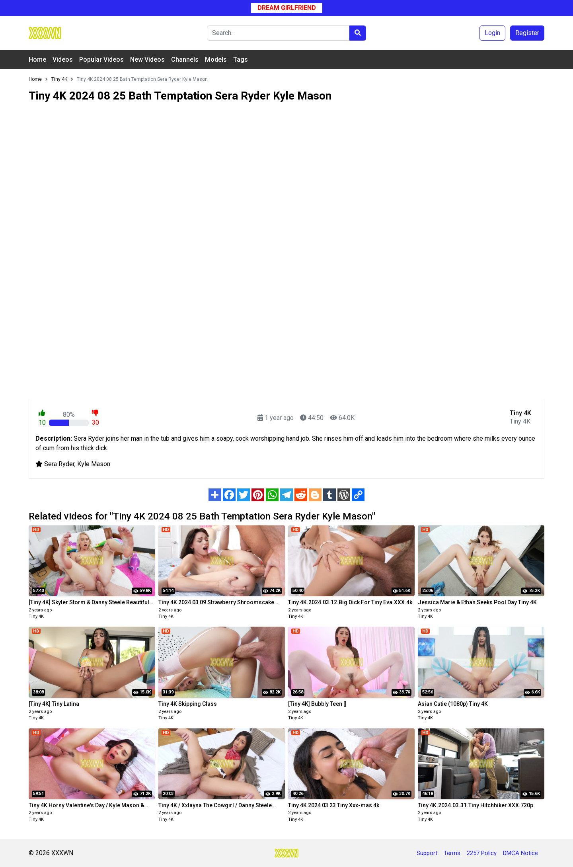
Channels (185, 59)
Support (427, 853)
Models (216, 59)
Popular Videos (101, 59)
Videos (63, 59)
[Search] (278, 33)
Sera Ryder (59, 464)
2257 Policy (482, 853)
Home (37, 59)
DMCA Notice (520, 853)
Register (527, 33)
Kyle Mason (93, 464)
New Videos (147, 59)
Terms (452, 853)
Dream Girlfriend (286, 8)
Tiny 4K (36, 616)
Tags (240, 59)
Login (492, 33)
